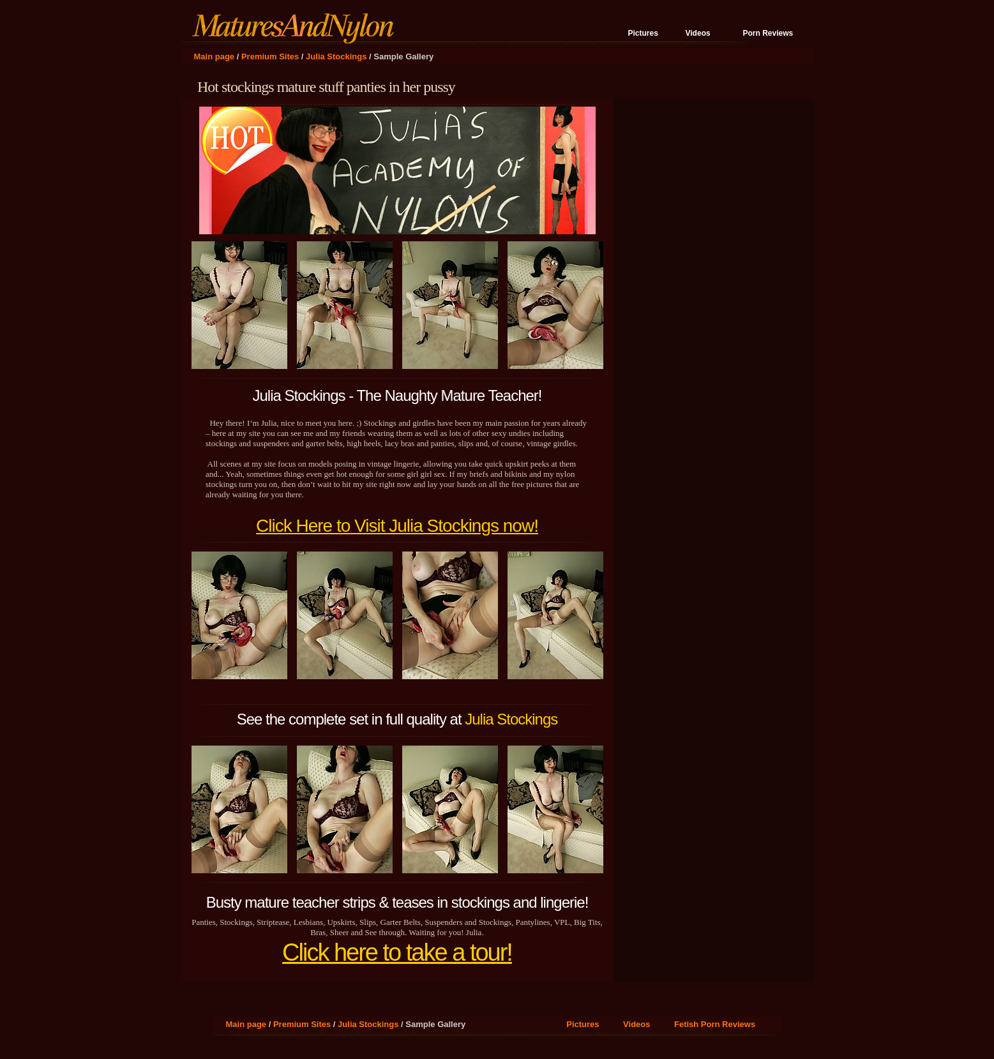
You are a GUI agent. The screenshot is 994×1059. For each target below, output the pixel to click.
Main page (214, 56)
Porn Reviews (768, 33)
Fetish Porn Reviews (714, 1024)
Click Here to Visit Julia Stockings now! (397, 526)
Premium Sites (270, 56)
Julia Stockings (336, 56)
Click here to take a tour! (397, 952)
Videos (698, 33)
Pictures (643, 33)
